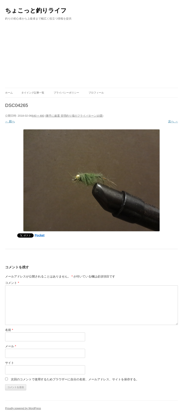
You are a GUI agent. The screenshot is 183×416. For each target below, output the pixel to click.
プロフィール (96, 92)
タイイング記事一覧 (32, 92)
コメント (12, 282)
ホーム (9, 92)
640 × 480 (38, 115)
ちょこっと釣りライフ (36, 10)
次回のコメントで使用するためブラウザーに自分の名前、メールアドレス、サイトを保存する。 (75, 379)
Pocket (39, 235)
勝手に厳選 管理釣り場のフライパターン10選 (74, 115)
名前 (9, 330)
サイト (9, 362)
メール (10, 346)
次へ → (173, 121)
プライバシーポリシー (66, 92)
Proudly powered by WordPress (23, 408)
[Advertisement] (91, 56)
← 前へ (10, 121)
